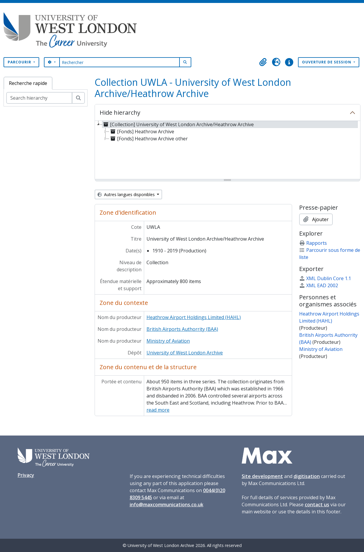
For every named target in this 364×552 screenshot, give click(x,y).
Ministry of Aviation (168, 341)
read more (157, 410)
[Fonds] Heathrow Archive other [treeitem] (148, 138)
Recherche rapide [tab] (28, 83)
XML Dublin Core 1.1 (325, 278)
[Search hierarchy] (39, 98)
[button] (263, 62)
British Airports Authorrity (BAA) (182, 329)
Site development (262, 476)
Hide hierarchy (120, 112)
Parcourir (20, 62)
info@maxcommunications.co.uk (166, 504)
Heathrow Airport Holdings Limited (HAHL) (193, 317)
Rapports (313, 243)
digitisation (307, 476)
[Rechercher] (119, 62)
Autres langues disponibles (127, 194)
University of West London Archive (184, 352)
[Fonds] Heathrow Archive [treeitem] (141, 131)
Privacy (26, 475)
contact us (317, 504)
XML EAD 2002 (318, 285)
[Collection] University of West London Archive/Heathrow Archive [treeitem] (178, 124)
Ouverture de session (327, 62)
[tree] (227, 150)
